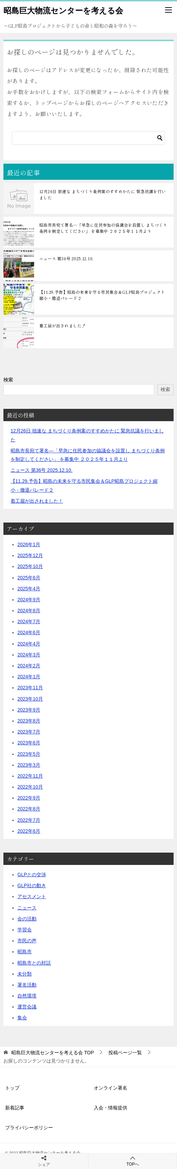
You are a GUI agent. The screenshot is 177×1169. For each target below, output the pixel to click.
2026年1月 (28, 544)
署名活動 (26, 985)
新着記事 (14, 1107)
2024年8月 (28, 610)
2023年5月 (28, 754)
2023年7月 (28, 731)
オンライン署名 (110, 1088)
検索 (8, 379)
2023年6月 (28, 742)
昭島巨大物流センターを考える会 (63, 10)
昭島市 (24, 951)
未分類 (24, 974)
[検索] (88, 138)
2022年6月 (28, 831)
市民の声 (26, 940)
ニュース (26, 907)
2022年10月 (30, 787)
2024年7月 (28, 621)
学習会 (24, 929)
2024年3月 (28, 654)
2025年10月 (30, 566)
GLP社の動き (31, 885)
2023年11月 (30, 687)
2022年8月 (28, 809)
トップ (12, 1088)
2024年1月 (28, 676)
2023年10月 (30, 699)
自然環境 (26, 995)
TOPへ (132, 1161)
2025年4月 (28, 588)
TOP (52, 1052)
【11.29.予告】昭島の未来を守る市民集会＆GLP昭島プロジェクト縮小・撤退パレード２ (102, 295)
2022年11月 (30, 776)
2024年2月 (28, 665)
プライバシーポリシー (29, 1127)
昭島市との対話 (34, 963)
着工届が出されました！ (62, 325)
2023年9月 (28, 710)
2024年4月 (28, 643)
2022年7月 (28, 820)
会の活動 (26, 918)
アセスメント (31, 896)
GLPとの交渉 (31, 874)
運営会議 (26, 1006)
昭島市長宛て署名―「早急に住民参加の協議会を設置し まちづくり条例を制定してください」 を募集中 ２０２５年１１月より (103, 228)
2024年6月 (28, 632)
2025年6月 (28, 577)
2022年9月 (28, 798)
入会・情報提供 (110, 1107)
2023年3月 (28, 765)
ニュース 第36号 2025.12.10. (66, 258)
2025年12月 (30, 555)
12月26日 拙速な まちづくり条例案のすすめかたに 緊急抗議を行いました (102, 194)
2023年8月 (28, 721)
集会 (22, 1017)
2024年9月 (28, 599)
